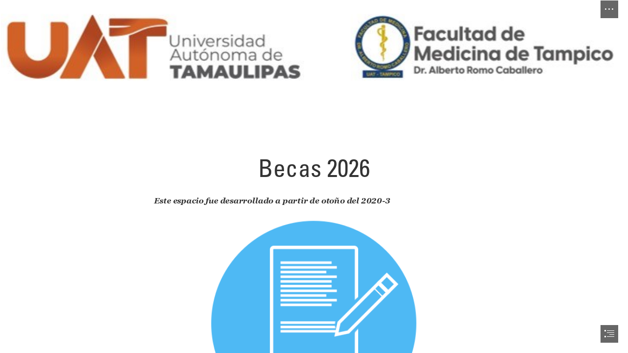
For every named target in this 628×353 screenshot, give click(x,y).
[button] (609, 9)
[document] (314, 176)
